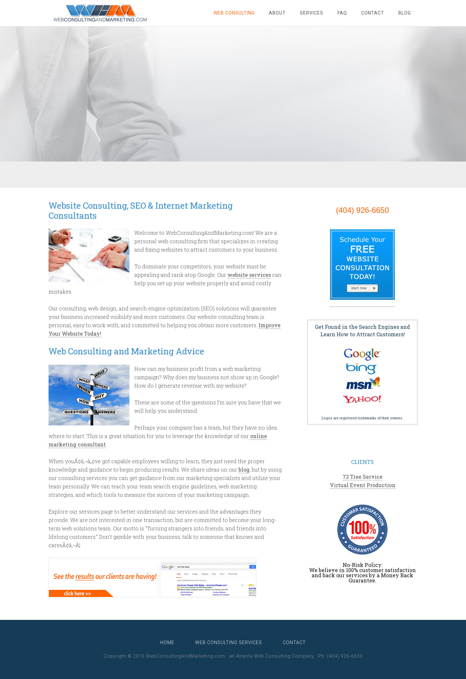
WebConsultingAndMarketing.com (100, 13)
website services (249, 274)
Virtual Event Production (362, 485)
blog (244, 469)
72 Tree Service (363, 476)
